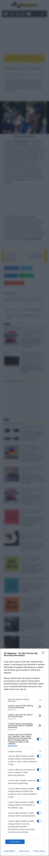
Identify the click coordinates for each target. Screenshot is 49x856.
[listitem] (24, 700)
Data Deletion (9, 851)
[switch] (39, 706)
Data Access (24, 851)
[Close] (43, 653)
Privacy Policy (39, 851)
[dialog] (24, 752)
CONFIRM (15, 842)
